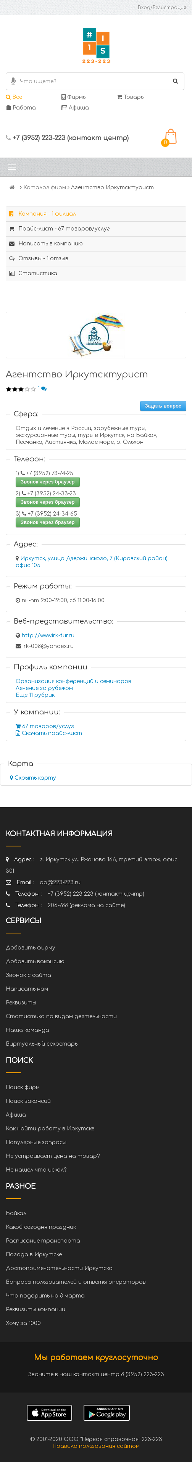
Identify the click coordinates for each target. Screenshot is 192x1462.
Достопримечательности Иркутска (59, 1268)
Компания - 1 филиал (42, 214)
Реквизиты (21, 1003)
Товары (131, 97)
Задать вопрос (163, 406)
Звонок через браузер (48, 482)
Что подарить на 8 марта (45, 1296)
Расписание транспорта (43, 1241)
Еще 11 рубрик (35, 695)
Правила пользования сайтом (96, 1446)
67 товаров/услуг (45, 726)
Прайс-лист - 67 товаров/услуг (59, 229)
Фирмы (74, 97)
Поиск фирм (23, 1087)
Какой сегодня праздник (41, 1227)
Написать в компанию (46, 244)
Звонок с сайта (28, 975)
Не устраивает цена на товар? (53, 1156)
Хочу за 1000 (23, 1323)
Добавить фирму (30, 948)
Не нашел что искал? (36, 1170)
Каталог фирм (44, 187)
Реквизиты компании (35, 1309)
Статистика (33, 273)
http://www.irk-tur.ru (48, 635)
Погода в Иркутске (34, 1254)
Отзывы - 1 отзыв (38, 258)
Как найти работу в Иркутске (50, 1129)
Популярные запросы (36, 1142)
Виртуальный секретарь (41, 1044)
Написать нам (27, 989)
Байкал (16, 1213)
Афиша (75, 108)
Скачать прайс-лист (49, 733)
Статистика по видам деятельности (61, 1016)
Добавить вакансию (35, 961)
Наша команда (27, 1030)
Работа (21, 108)
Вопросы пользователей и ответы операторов (76, 1282)
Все (14, 97)
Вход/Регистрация (162, 7)
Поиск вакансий (28, 1101)
